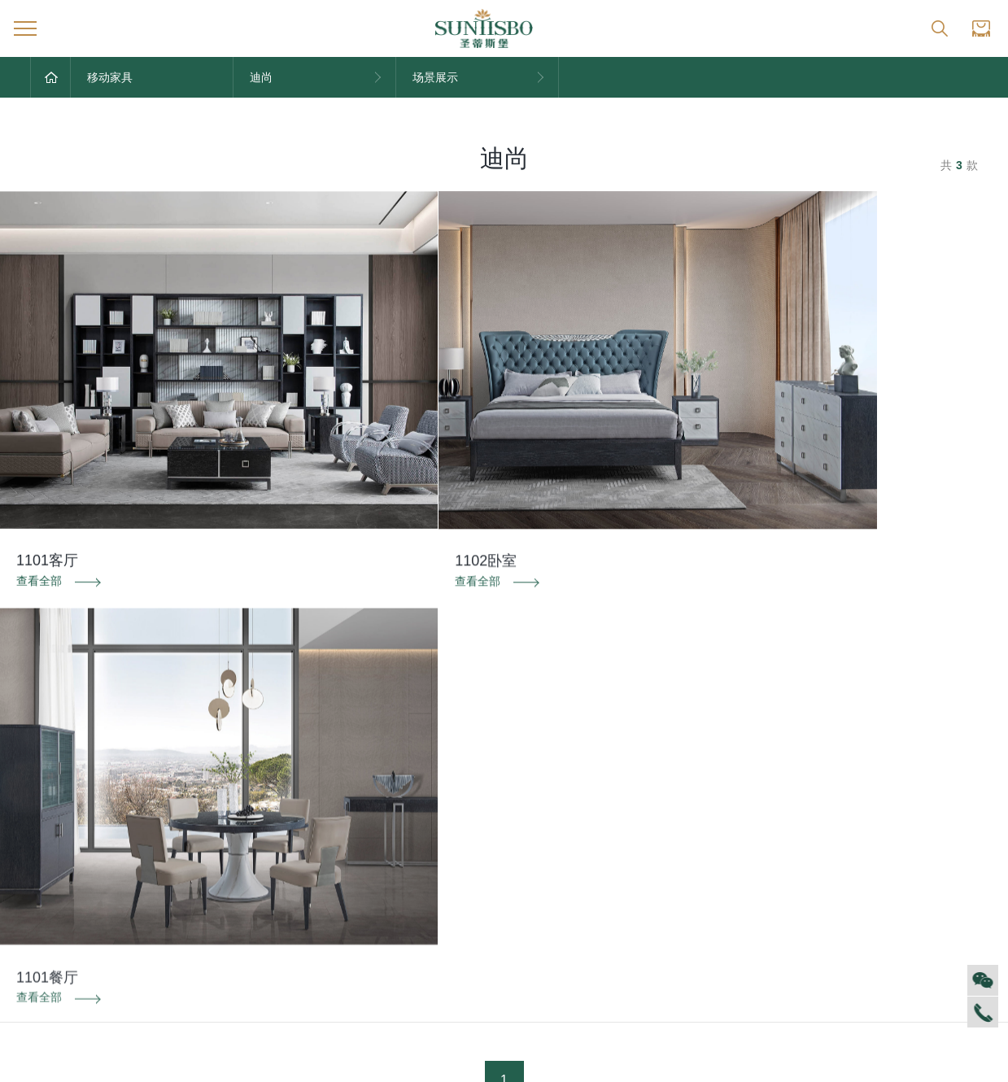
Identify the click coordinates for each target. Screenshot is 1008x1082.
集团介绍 (53, 824)
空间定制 (756, 848)
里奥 (463, 896)
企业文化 (53, 848)
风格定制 (756, 824)
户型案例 (756, 872)
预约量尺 (756, 920)
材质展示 (756, 896)
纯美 (463, 994)
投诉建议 (829, 704)
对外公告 (193, 824)
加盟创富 (896, 848)
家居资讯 (193, 848)
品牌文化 (334, 824)
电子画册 (334, 896)
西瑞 (463, 848)
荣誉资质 (334, 848)
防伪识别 (179, 704)
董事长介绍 (58, 945)
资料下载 (504, 704)
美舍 (463, 945)
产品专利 (334, 872)
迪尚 (463, 824)
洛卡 (463, 920)
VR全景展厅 (60, 920)
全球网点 (896, 824)
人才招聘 (53, 872)
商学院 (47, 896)
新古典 (469, 969)
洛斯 (463, 872)
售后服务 (615, 824)
